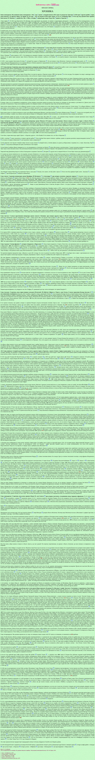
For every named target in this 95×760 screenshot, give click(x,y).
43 (1, 116)
